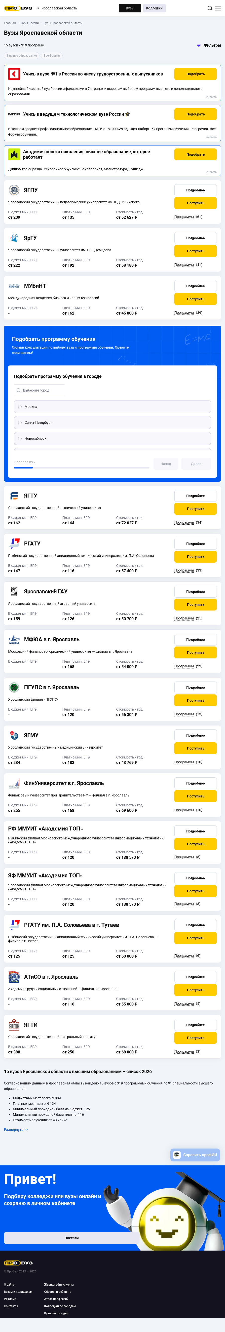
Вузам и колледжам (18, 1292)
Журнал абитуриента (59, 1284)
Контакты (11, 1306)
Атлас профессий (56, 1299)
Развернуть (16, 1129)
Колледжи (154, 8)
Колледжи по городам (60, 1306)
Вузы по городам (56, 1313)
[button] (195, 74)
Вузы (130, 8)
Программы (184, 217)
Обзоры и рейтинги (58, 1292)
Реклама (210, 97)
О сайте (9, 1284)
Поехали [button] (36, 1241)
